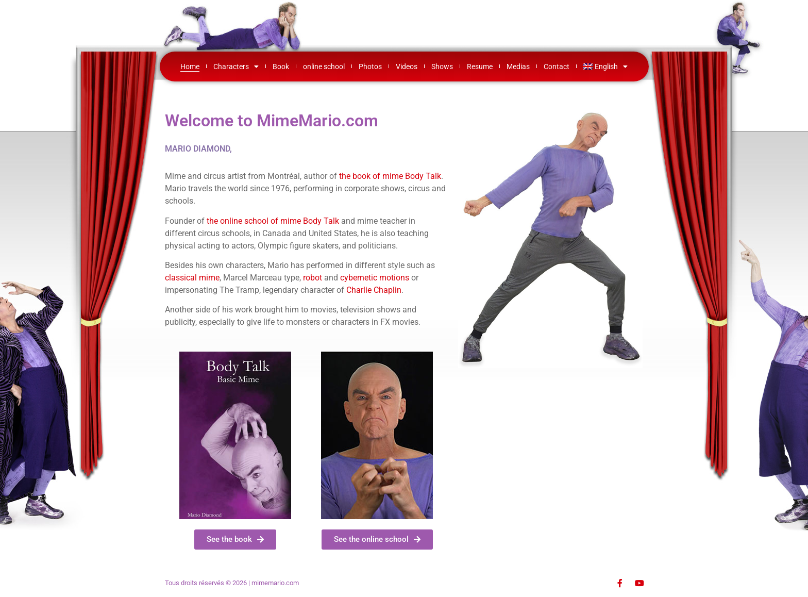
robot (312, 278)
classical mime (192, 278)
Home (189, 66)
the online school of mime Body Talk (273, 221)
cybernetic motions (374, 278)
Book (281, 66)
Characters (236, 66)
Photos (370, 66)
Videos (406, 66)
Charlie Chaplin (373, 290)
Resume (480, 66)
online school (324, 66)
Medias (518, 66)
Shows (442, 66)
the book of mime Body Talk (390, 176)
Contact (556, 66)
